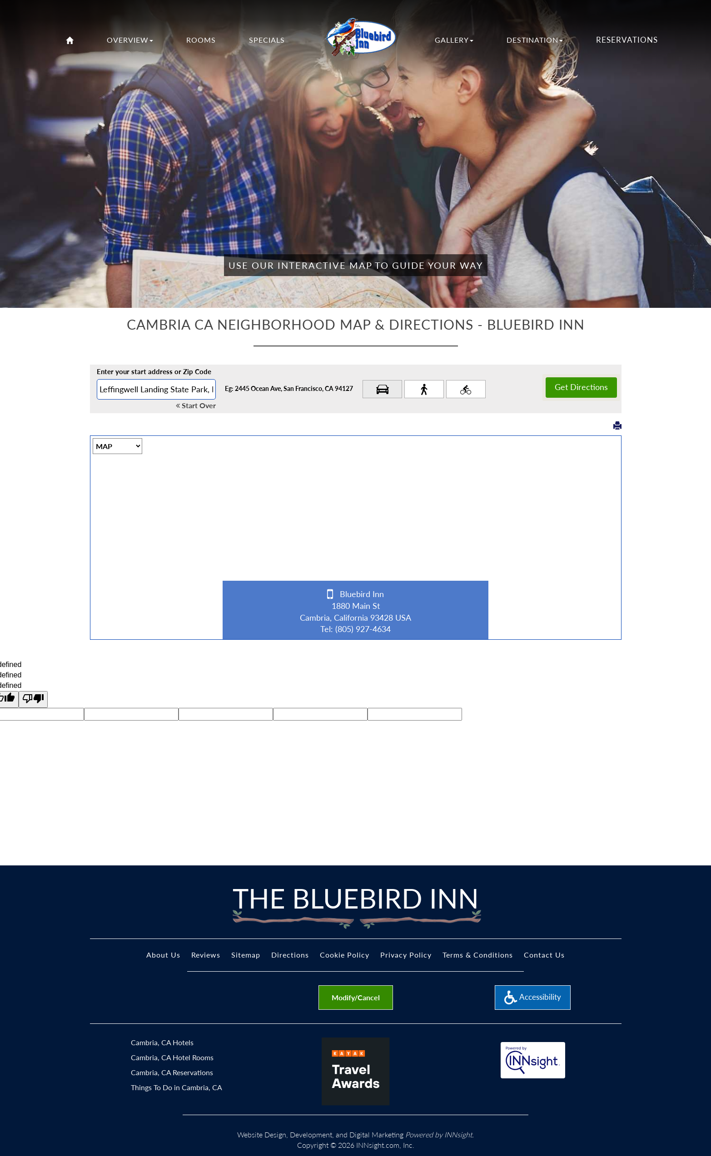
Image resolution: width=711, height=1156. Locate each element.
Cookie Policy (344, 954)
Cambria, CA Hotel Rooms (172, 1057)
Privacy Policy (406, 954)
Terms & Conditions (478, 954)
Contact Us (544, 954)
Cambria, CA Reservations (172, 1072)
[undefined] (33, 699)
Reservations (627, 39)
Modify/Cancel (356, 997)
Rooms (201, 39)
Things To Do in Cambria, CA (176, 1087)
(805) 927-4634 (363, 629)
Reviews (205, 954)
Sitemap (245, 954)
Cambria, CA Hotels (162, 1042)
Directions (290, 954)
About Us (163, 954)
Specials (267, 39)
